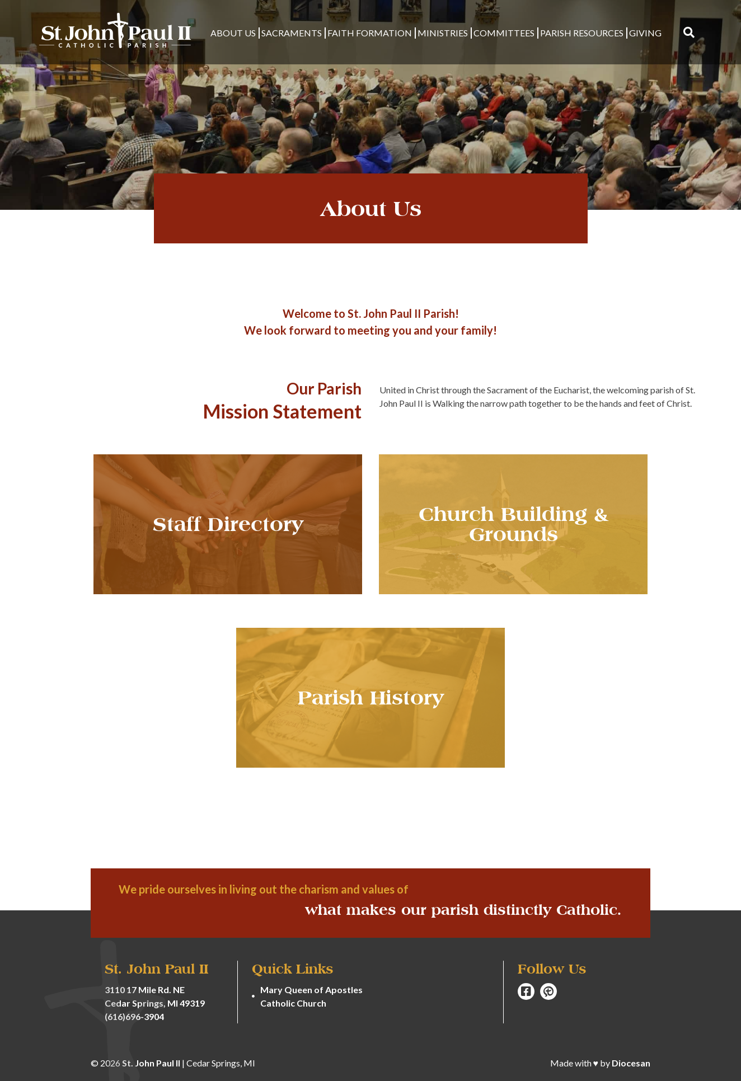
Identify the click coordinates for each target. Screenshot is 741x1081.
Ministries (443, 32)
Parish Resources (581, 32)
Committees (503, 32)
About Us (233, 32)
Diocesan (631, 1063)
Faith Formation (369, 32)
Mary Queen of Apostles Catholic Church (311, 996)
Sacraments (291, 32)
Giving (645, 32)
